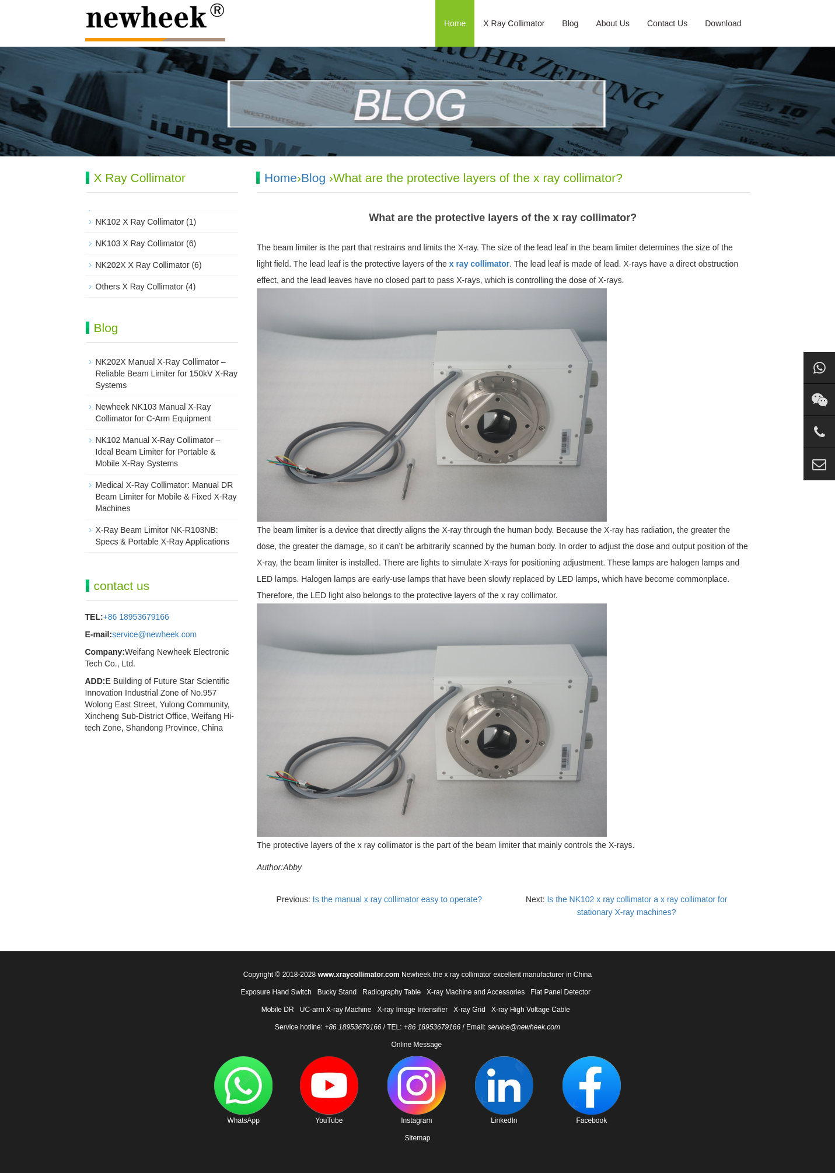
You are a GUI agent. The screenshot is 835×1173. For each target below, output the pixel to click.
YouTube (329, 1090)
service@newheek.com (154, 634)
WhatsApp (243, 1090)
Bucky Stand (337, 992)
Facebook (592, 1090)
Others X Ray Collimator (140, 286)
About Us (613, 23)
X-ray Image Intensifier (412, 1010)
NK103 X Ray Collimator (140, 243)
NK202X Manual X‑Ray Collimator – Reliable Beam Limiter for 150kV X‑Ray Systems (167, 373)
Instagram (416, 1090)
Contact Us (667, 23)
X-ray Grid (469, 1010)
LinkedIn (504, 1090)
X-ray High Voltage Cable (530, 1010)
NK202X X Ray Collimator (143, 265)
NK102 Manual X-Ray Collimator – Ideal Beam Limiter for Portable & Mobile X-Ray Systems (158, 451)
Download (723, 23)
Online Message (416, 1045)
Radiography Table (391, 992)
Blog (570, 23)
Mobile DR (277, 1010)
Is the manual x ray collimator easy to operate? (397, 899)
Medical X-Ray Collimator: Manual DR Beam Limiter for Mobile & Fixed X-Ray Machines (166, 496)
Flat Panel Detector (560, 992)
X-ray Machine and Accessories (476, 992)
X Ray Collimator (513, 23)
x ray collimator (479, 263)
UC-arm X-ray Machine (336, 1010)
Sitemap (417, 1138)
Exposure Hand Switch (275, 992)
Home (455, 23)
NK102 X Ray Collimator (140, 221)
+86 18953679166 (136, 617)
